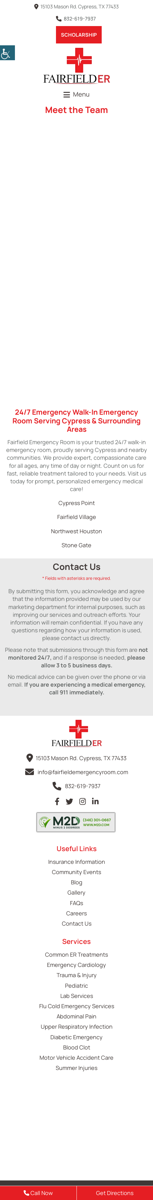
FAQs (76, 903)
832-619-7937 (77, 18)
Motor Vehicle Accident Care (76, 1057)
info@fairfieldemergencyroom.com (83, 772)
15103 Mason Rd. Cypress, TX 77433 (76, 6)
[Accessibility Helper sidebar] (7, 52)
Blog (76, 882)
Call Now (38, 1193)
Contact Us (76, 923)
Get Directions (114, 1193)
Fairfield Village (76, 517)
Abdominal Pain (76, 1016)
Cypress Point (76, 503)
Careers (76, 913)
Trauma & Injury (77, 975)
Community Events (76, 872)
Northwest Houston (76, 531)
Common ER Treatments (76, 954)
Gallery (76, 892)
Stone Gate (76, 545)
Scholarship (79, 34)
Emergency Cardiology (76, 964)
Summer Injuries (76, 1067)
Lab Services (76, 995)
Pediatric (76, 985)
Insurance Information (76, 861)
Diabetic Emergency (76, 1037)
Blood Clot (76, 1047)
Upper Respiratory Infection (77, 1026)
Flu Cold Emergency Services (76, 1006)
